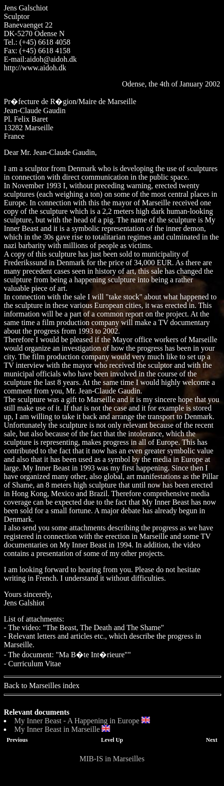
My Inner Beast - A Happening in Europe (77, 721)
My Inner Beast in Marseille (57, 729)
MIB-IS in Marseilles (112, 759)
